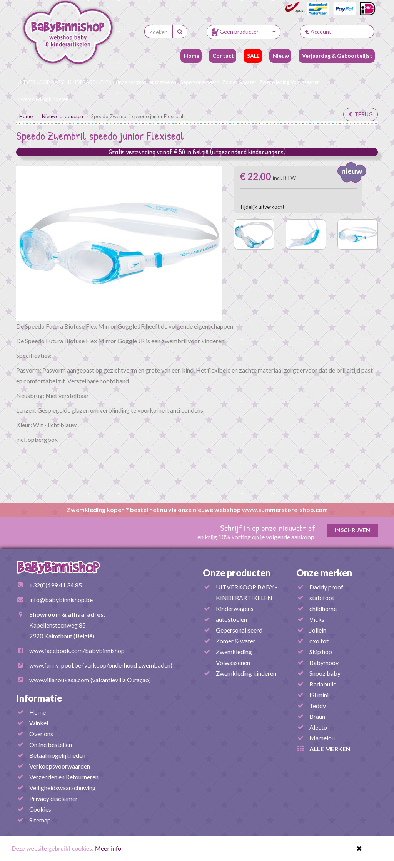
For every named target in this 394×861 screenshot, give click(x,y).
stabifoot (321, 597)
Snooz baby (325, 673)
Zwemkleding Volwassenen (289, 82)
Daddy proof (326, 587)
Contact (222, 55)
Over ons (41, 733)
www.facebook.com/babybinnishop (77, 650)
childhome (323, 608)
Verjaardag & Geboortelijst (336, 55)
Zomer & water (239, 82)
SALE (253, 55)
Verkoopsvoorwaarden (59, 766)
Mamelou (322, 738)
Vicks (316, 619)
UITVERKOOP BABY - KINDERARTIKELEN (65, 82)
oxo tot (319, 640)
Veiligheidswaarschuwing (62, 787)
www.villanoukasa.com (59, 679)
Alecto (318, 727)
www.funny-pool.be (55, 665)
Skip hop (320, 651)
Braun (317, 716)
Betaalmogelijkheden (57, 755)
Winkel (38, 723)
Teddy (317, 705)
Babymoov (324, 662)
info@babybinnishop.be (61, 599)
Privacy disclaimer (53, 798)
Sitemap (40, 820)
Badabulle (322, 684)
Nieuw (280, 55)
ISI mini (319, 694)
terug (360, 114)
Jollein (317, 630)
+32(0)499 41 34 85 (55, 585)
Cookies (40, 809)
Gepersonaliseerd (199, 82)
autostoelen (162, 82)
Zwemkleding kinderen (43, 99)
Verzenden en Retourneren (63, 776)
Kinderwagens (130, 82)
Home (191, 55)
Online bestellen (50, 744)
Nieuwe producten (62, 116)
